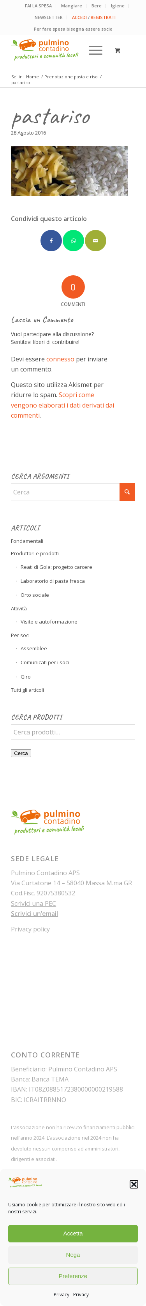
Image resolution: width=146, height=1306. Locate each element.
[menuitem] (38, 6)
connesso (60, 359)
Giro (26, 676)
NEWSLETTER (49, 17)
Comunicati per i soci (45, 662)
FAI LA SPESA (38, 6)
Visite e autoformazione (49, 621)
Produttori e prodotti (35, 553)
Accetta (73, 1233)
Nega (73, 1254)
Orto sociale (35, 594)
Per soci (20, 635)
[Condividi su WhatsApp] (73, 240)
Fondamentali (27, 540)
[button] (134, 1184)
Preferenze (73, 1276)
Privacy (61, 1294)
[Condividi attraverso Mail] (95, 240)
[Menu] (91, 50)
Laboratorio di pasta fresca (53, 580)
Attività (19, 608)
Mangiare (71, 6)
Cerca (21, 753)
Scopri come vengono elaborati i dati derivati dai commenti (62, 405)
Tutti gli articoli (27, 689)
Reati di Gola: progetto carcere (56, 566)
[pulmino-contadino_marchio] (60, 50)
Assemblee (34, 648)
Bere (96, 6)
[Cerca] (73, 492)
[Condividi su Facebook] (51, 240)
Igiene (118, 6)
